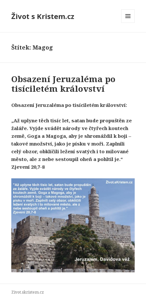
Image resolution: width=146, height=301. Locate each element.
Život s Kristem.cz (42, 16)
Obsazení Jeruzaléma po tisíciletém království (63, 83)
